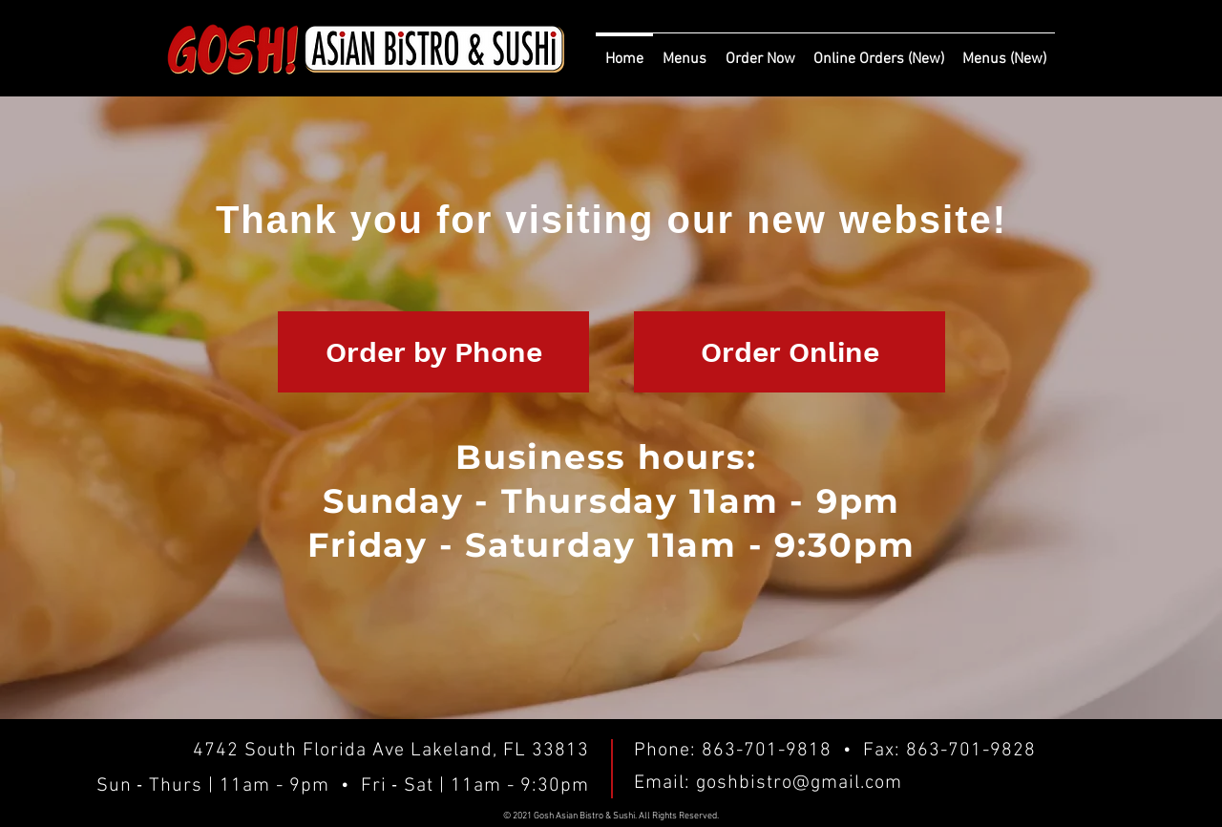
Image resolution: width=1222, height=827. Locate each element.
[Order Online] (789, 351)
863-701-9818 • (782, 750)
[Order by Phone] (433, 351)
